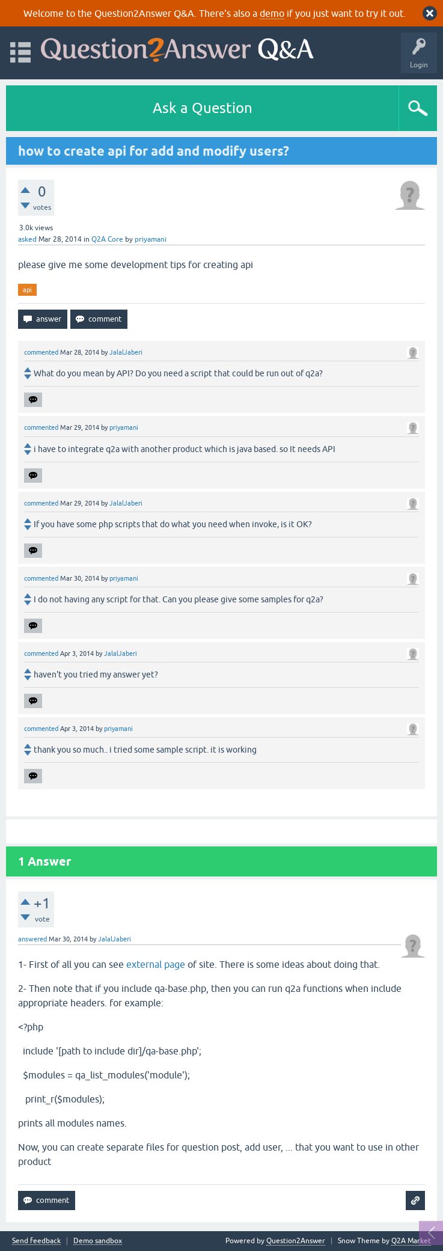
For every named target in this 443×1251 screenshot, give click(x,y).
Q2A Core (107, 239)
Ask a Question (202, 108)
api (27, 289)
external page (155, 964)
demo (272, 13)
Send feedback (36, 1241)
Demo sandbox (97, 1241)
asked (27, 239)
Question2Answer (295, 1241)
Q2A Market (411, 1241)
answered (32, 939)
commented (41, 352)
